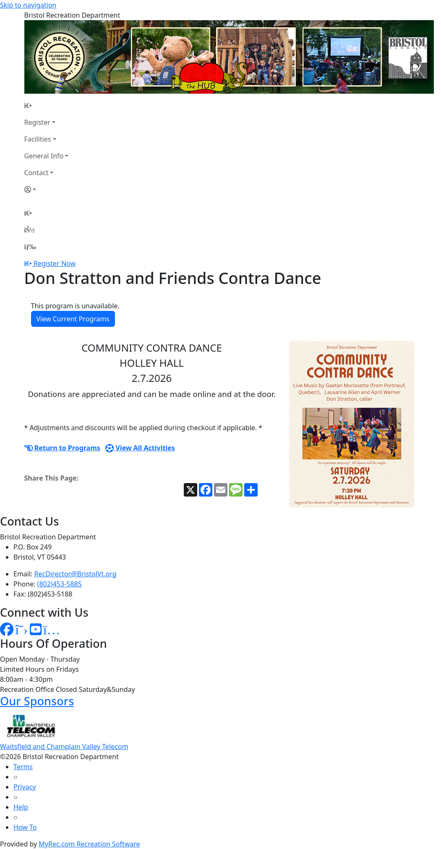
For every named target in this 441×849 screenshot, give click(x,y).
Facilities (37, 139)
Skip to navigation (28, 5)
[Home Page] (46, 105)
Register (37, 122)
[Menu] (30, 246)
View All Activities (140, 447)
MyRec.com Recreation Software (89, 844)
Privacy (24, 786)
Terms (23, 766)
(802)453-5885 (59, 584)
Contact (36, 172)
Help (20, 807)
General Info (44, 155)
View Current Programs (73, 318)
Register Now (55, 263)
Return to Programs (62, 447)
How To (25, 827)
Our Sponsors (37, 701)
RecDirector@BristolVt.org (75, 573)
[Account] (46, 189)
